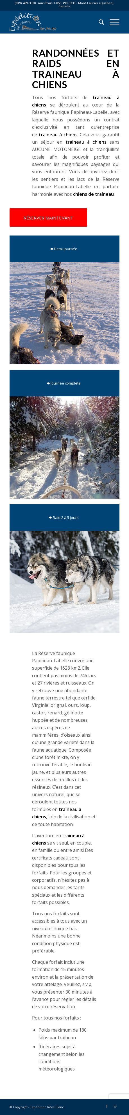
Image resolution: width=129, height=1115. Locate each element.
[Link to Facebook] (107, 1106)
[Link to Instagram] (115, 1106)
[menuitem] (98, 22)
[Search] (98, 22)
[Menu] (111, 22)
